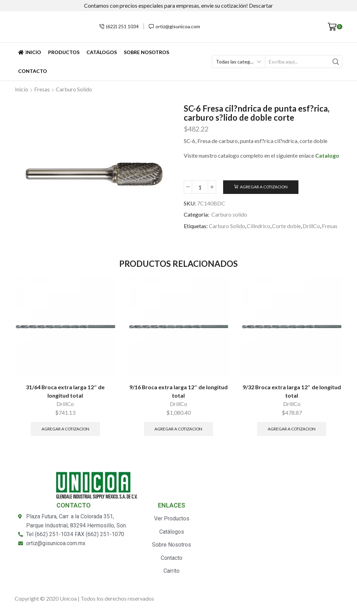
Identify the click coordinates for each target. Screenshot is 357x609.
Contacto (32, 71)
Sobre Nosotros (146, 52)
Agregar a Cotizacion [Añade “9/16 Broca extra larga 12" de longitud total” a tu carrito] (178, 428)
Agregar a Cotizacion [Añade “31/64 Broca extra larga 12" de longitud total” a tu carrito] (65, 428)
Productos (63, 52)
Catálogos (101, 52)
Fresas (42, 89)
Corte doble (286, 226)
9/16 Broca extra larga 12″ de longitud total (178, 391)
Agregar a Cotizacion (264, 186)
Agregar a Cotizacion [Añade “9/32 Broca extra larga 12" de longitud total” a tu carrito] (292, 428)
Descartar (261, 5)
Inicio (29, 52)
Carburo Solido (227, 226)
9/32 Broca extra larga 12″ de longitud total (292, 391)
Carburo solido (74, 89)
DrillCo (311, 226)
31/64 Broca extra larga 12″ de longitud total (65, 391)
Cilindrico (258, 226)
